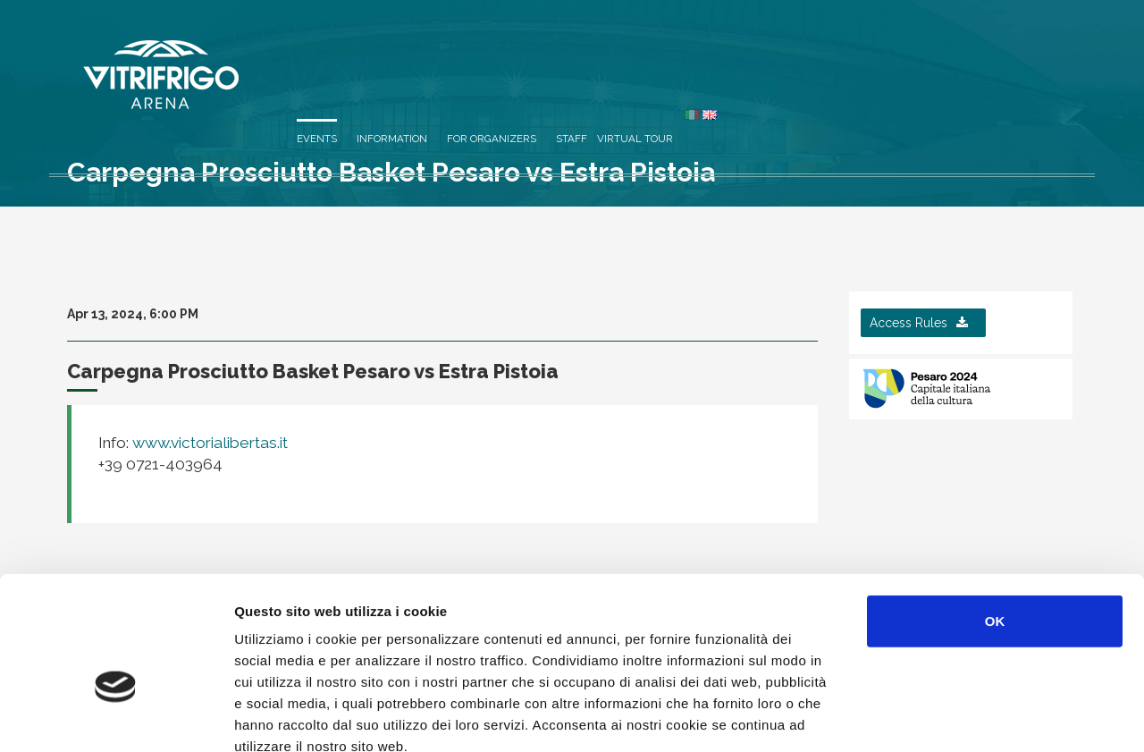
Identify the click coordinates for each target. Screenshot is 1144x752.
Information (727, 55)
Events (652, 55)
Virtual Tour (970, 55)
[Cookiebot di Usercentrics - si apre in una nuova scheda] (116, 717)
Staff (906, 55)
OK (995, 519)
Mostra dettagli (949, 716)
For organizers (826, 55)
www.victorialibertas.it (208, 443)
